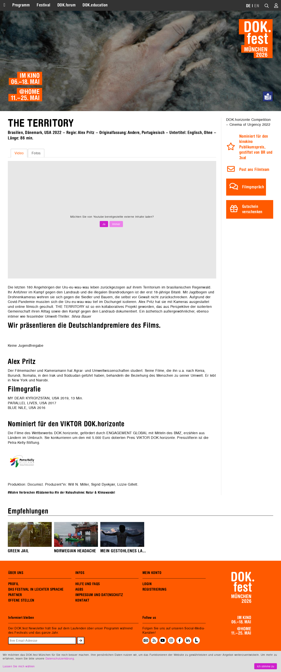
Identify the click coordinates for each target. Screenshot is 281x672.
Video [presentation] (19, 153)
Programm (21, 5)
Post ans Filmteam (254, 169)
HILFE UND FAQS (87, 584)
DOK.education (95, 5)
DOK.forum (66, 5)
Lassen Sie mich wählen (19, 666)
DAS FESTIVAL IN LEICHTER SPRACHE (35, 589)
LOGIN (147, 584)
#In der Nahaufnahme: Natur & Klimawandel (85, 492)
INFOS (79, 573)
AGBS (79, 589)
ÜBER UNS (15, 573)
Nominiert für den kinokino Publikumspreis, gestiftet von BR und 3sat (256, 147)
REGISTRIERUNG (154, 589)
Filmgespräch (253, 187)
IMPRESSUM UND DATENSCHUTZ (99, 595)
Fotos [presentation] (36, 153)
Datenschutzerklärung (59, 658)
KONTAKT (82, 600)
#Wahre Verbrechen (21, 492)
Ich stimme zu (265, 666)
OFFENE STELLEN (21, 600)
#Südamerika (45, 492)
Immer (116, 224)
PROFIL (13, 584)
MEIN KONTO (152, 573)
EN (256, 6)
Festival (43, 5)
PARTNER (15, 595)
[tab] (19, 153)
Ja (103, 224)
